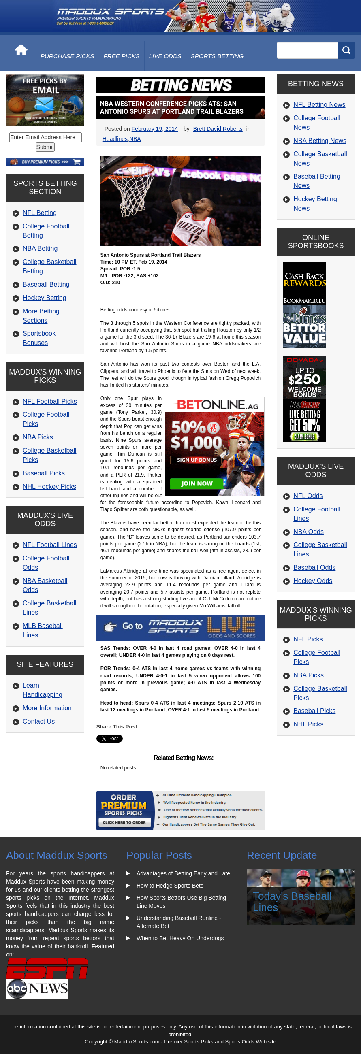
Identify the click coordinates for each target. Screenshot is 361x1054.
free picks (122, 56)
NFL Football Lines (50, 544)
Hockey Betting (44, 297)
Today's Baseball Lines (292, 902)
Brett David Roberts (218, 129)
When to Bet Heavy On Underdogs (180, 938)
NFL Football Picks (50, 401)
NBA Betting (40, 248)
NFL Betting (40, 212)
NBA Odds (308, 531)
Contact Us (39, 721)
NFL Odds (308, 495)
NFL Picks (308, 639)
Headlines (115, 139)
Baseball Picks (44, 473)
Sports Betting (217, 56)
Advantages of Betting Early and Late (183, 873)
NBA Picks (38, 437)
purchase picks (67, 56)
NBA (135, 139)
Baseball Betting (46, 284)
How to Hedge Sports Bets (170, 885)
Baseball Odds (314, 567)
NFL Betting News (319, 104)
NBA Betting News (319, 140)
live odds (165, 56)
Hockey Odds (312, 580)
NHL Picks (308, 724)
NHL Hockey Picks (49, 486)
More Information (47, 708)
